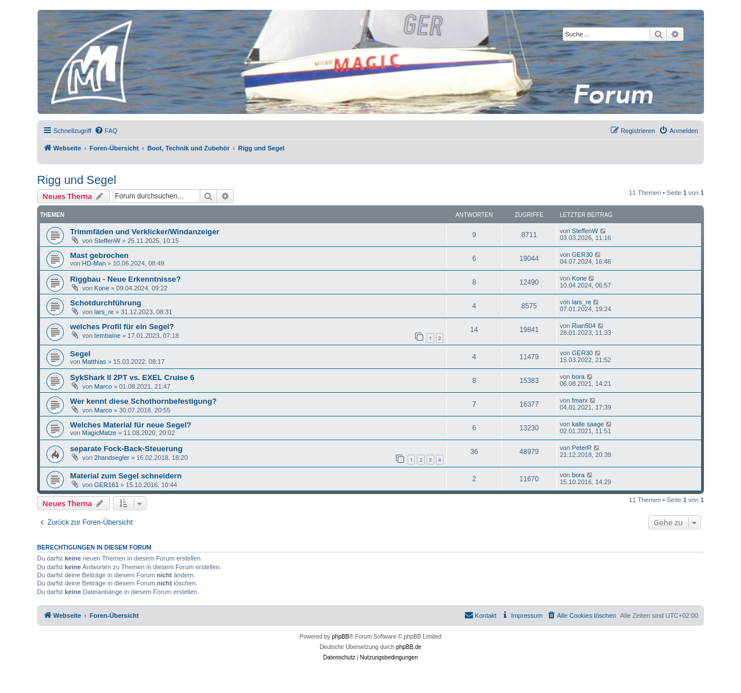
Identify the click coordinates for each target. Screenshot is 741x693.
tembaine (107, 335)
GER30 (582, 254)
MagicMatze (99, 432)
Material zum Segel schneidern (126, 475)
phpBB (340, 636)
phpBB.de (408, 647)
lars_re (104, 311)
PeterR (582, 447)
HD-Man (94, 263)
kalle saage (588, 424)
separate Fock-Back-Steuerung (126, 448)
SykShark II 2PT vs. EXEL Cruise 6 (132, 377)
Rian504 (584, 325)
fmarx (580, 400)
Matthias (94, 361)
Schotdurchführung (105, 302)
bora (578, 376)
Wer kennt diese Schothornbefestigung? (143, 401)
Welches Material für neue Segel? (130, 425)
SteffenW (107, 240)
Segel (80, 353)
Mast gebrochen (99, 255)
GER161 (106, 484)
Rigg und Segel (76, 180)
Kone (101, 288)
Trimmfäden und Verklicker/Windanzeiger (144, 231)
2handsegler (112, 457)
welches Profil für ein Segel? (122, 326)
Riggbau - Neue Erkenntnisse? (125, 279)
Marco (103, 386)
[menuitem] (106, 131)
